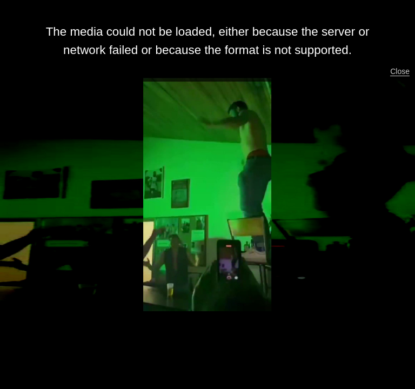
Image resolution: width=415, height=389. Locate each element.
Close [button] (400, 71)
